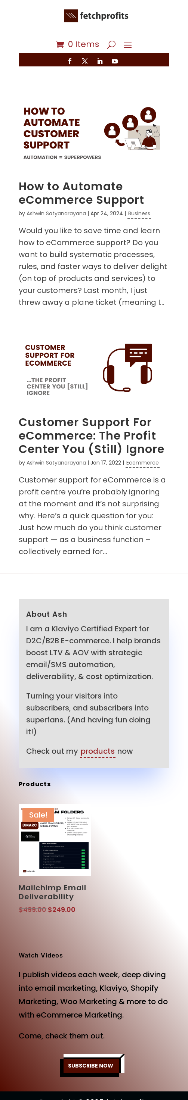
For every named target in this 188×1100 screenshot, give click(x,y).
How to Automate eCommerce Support (81, 193)
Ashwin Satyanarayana (56, 213)
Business (139, 213)
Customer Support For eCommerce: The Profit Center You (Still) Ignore (91, 436)
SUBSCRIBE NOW (90, 1065)
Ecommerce (142, 462)
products (98, 751)
